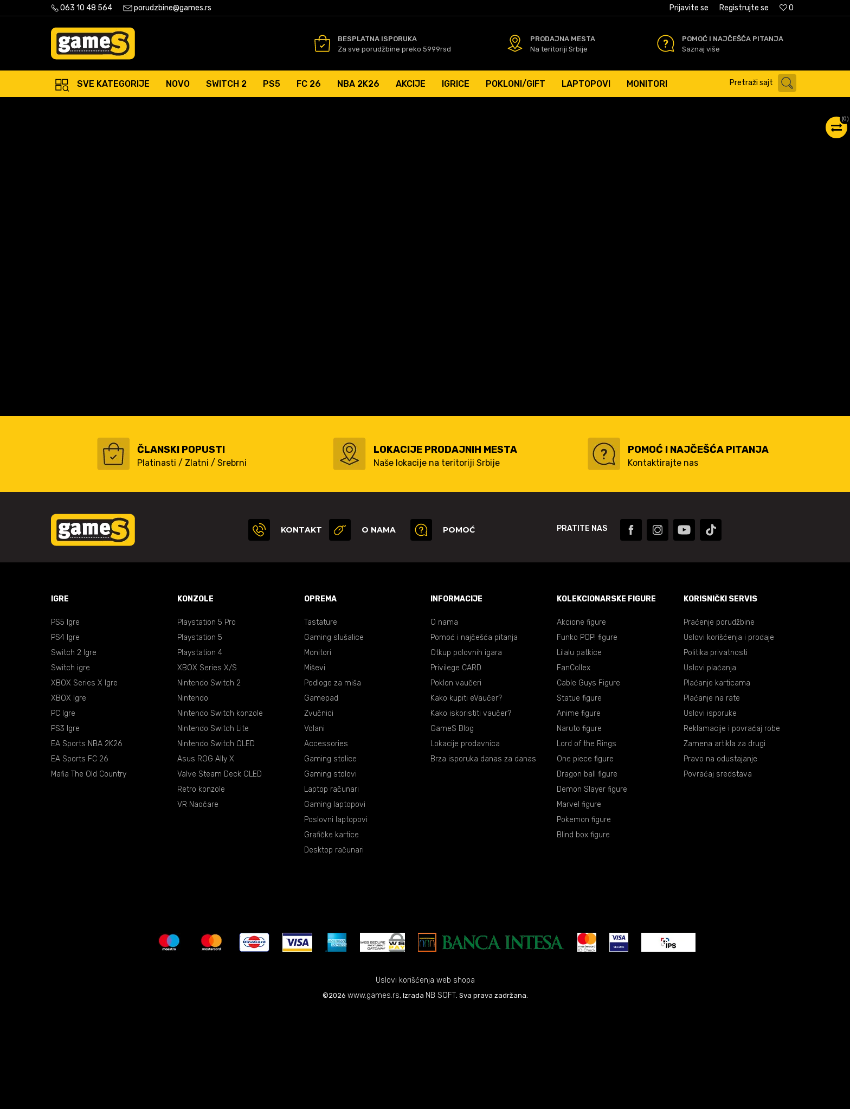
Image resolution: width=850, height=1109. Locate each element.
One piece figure (585, 855)
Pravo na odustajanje (720, 855)
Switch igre (70, 764)
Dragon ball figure (587, 870)
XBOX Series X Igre (84, 779)
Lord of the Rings (586, 840)
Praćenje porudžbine (719, 718)
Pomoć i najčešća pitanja (474, 734)
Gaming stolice (330, 855)
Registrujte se (744, 7)
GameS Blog (452, 825)
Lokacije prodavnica (465, 840)
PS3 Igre (65, 825)
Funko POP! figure (587, 734)
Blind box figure (583, 931)
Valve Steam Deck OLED (219, 870)
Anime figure (579, 810)
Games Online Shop (83, 108)
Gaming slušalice (334, 734)
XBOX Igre (68, 794)
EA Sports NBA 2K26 (86, 840)
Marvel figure (579, 901)
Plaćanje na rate (712, 794)
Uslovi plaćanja (710, 764)
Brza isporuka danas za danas (483, 855)
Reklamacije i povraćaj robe (732, 825)
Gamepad (321, 794)
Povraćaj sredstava (718, 870)
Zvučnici (318, 810)
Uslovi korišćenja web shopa (425, 1076)
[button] (765, 82)
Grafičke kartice (331, 931)
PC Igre (63, 810)
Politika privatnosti (716, 749)
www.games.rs (373, 1092)
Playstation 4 (199, 749)
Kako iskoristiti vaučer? (470, 810)
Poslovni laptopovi (336, 916)
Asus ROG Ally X (205, 855)
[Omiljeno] (787, 7)
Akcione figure (581, 718)
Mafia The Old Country (88, 870)
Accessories (326, 840)
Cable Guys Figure (588, 779)
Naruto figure (579, 825)
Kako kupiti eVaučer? (466, 794)
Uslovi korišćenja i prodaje (729, 734)
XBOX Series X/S (207, 764)
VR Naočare (197, 901)
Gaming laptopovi (334, 901)
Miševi (314, 764)
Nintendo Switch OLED (216, 840)
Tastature (320, 718)
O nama (444, 718)
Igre (171, 108)
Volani (314, 825)
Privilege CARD (455, 764)
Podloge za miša (332, 779)
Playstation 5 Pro (206, 718)
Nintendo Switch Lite (213, 825)
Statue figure (579, 794)
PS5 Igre (65, 718)
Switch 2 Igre (73, 749)
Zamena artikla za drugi (724, 840)
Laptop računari (331, 885)
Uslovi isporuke (710, 810)
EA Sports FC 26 (79, 855)
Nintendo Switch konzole (220, 810)
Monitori (317, 749)
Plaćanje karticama (717, 779)
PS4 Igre (65, 734)
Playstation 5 (199, 734)
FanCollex (573, 764)
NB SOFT (441, 1092)
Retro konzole (201, 885)
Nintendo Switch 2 (209, 779)
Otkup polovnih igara (466, 749)
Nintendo (192, 794)
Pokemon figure (584, 916)
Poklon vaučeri (455, 779)
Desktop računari (334, 946)
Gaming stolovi (330, 870)
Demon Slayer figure (592, 885)
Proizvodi (140, 108)
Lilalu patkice (579, 749)
